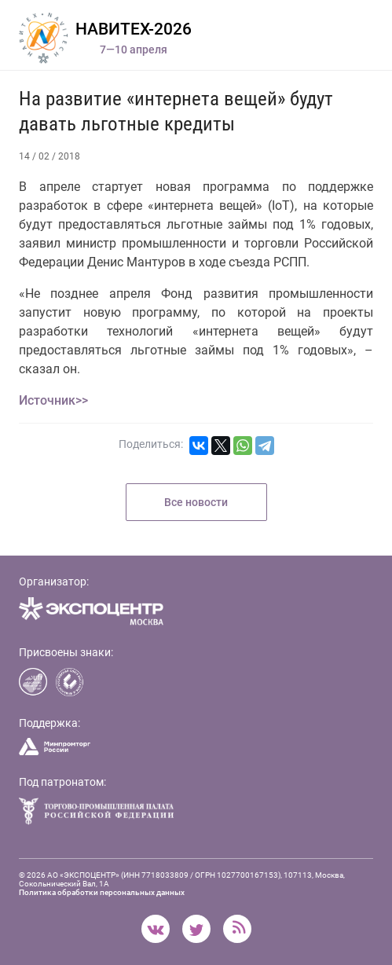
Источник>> (53, 400)
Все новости (196, 502)
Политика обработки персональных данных (102, 892)
